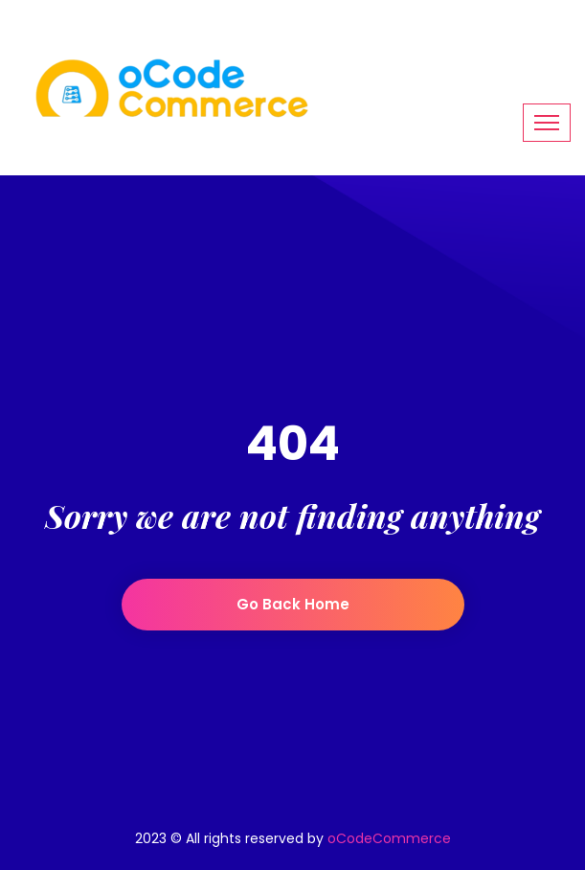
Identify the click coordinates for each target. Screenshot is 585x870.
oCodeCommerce (389, 838)
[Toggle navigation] (547, 122)
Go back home (292, 604)
